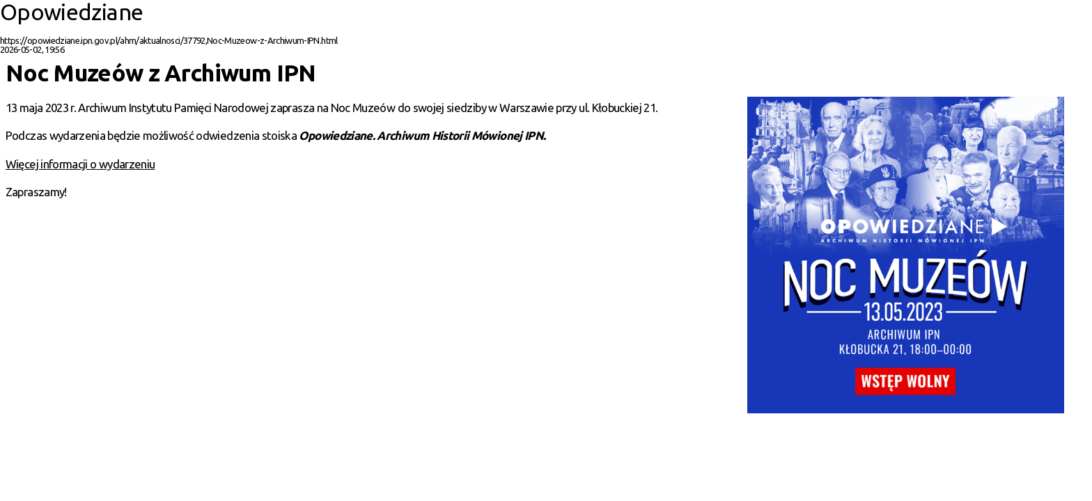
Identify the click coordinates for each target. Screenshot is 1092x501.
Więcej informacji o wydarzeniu (80, 163)
